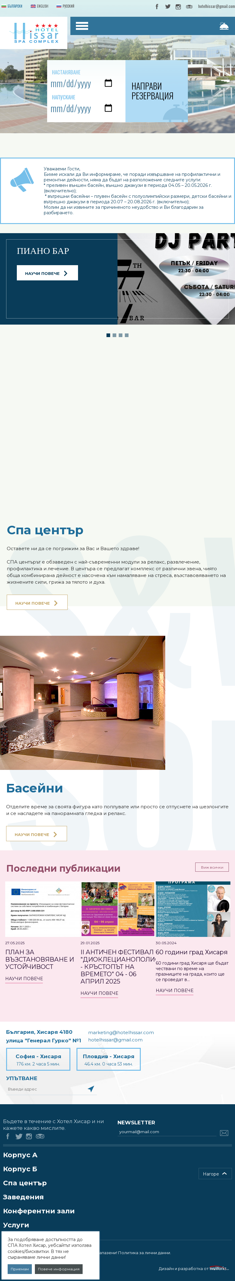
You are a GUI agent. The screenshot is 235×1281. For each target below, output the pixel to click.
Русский (64, 6)
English (38, 6)
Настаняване (66, 72)
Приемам (20, 1269)
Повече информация (59, 1269)
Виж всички (212, 867)
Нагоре (211, 1174)
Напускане (63, 97)
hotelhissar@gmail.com (216, 6)
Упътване (21, 1078)
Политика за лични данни (144, 1252)
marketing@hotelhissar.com (121, 1032)
